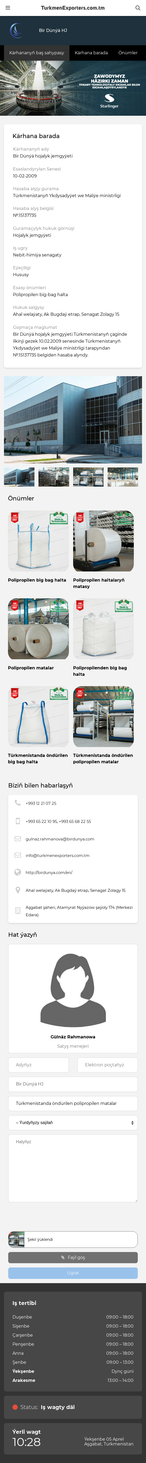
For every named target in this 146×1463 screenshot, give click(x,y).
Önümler (128, 52)
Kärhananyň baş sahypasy (36, 52)
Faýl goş (73, 1257)
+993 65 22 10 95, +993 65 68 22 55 (58, 821)
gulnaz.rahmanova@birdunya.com (60, 839)
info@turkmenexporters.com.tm (58, 855)
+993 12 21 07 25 (41, 803)
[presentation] (73, 1218)
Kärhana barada (91, 52)
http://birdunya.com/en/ (49, 872)
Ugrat (73, 1272)
